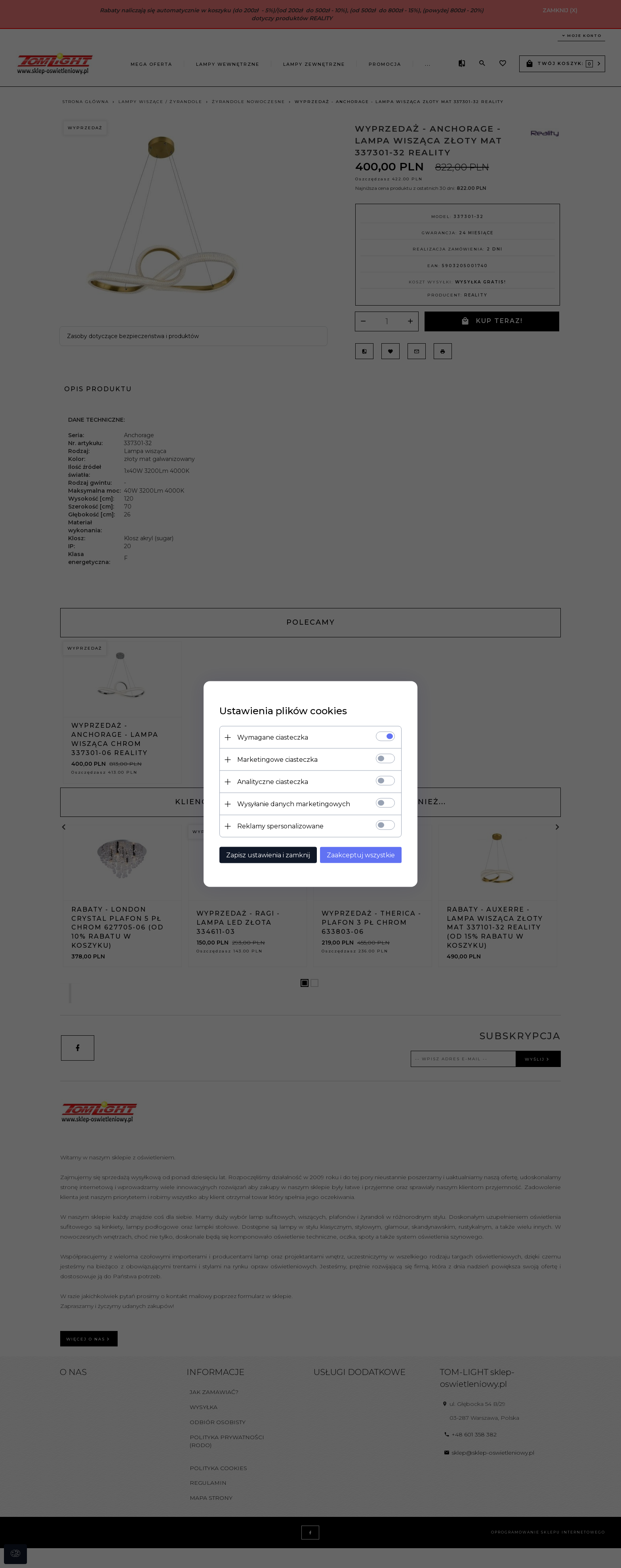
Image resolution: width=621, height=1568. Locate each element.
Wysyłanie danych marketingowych (293, 804)
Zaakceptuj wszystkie (361, 855)
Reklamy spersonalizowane (280, 826)
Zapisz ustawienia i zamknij (268, 855)
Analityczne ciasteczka (272, 782)
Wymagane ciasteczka (272, 737)
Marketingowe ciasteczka (277, 759)
